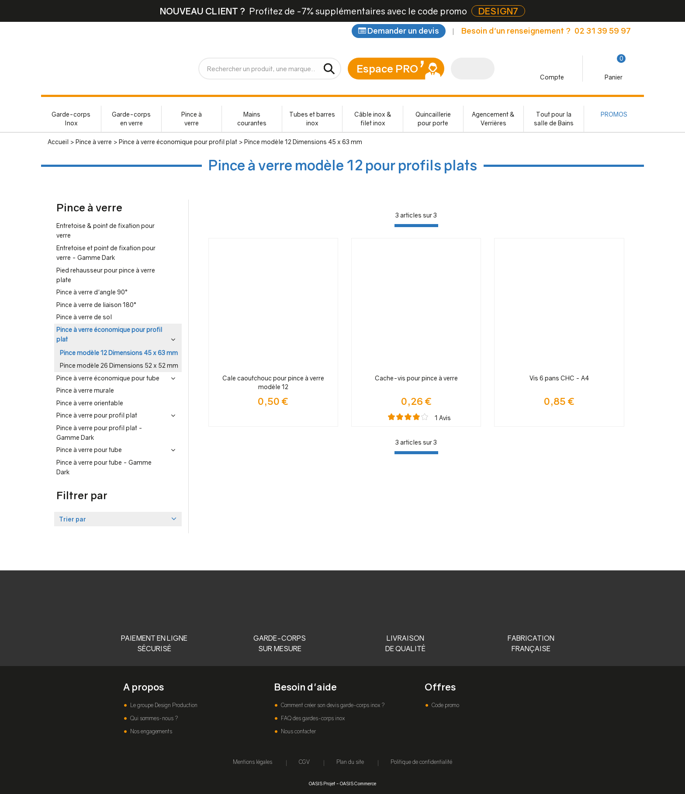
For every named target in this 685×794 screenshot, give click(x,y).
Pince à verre (191, 118)
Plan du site (350, 762)
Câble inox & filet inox (372, 118)
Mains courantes (251, 118)
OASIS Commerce (358, 783)
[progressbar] (416, 225)
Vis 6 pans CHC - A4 (559, 378)
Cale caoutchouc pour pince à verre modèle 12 (273, 382)
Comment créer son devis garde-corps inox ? (332, 705)
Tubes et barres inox (312, 118)
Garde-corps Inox (71, 118)
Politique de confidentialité (421, 762)
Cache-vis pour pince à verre (416, 378)
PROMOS (614, 114)
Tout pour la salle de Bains (554, 118)
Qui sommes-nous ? (153, 718)
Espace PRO (387, 68)
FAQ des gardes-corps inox (312, 718)
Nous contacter (298, 731)
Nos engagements (150, 731)
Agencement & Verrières (493, 118)
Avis (443, 417)
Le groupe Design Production (163, 705)
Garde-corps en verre (131, 118)
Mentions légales (252, 762)
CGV (304, 762)
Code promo (444, 705)
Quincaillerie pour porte (433, 118)
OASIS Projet (322, 783)
